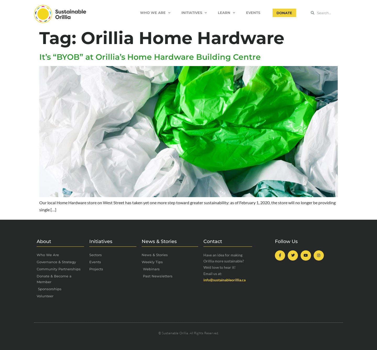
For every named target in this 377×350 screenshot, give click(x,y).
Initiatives (194, 13)
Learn (226, 13)
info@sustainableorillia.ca (224, 280)
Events (253, 13)
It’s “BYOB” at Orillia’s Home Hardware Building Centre (150, 57)
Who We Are (155, 13)
